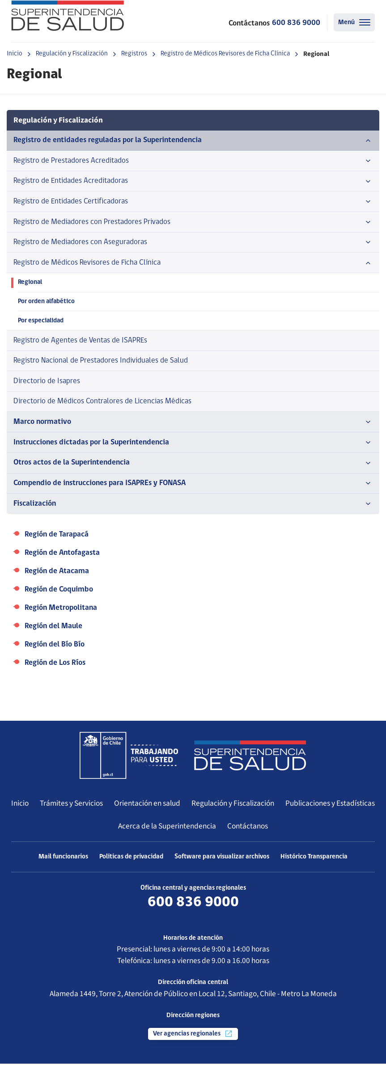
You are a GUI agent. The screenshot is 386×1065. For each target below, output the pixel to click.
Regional (30, 283)
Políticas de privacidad (131, 858)
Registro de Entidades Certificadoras (193, 202)
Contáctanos (247, 827)
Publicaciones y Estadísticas (330, 804)
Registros (134, 54)
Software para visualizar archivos (221, 858)
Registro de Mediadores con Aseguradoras (193, 242)
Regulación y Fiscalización (72, 54)
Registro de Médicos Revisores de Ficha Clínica (225, 54)
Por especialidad (41, 321)
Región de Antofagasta (62, 554)
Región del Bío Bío (55, 646)
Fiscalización (193, 505)
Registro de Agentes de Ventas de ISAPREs (80, 341)
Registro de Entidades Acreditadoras (193, 181)
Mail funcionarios (63, 858)
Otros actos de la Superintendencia (193, 464)
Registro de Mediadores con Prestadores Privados (193, 222)
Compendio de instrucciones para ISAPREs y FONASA (193, 484)
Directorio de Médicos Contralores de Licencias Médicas (102, 402)
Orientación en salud (147, 804)
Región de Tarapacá (57, 536)
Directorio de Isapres (46, 382)
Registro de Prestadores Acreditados (193, 160)
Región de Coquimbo (59, 591)
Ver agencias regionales (193, 1035)
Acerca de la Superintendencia (167, 827)
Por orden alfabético (47, 302)
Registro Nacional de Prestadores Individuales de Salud (100, 361)
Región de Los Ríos (55, 664)
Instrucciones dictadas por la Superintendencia (193, 444)
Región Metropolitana (61, 609)
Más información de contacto (193, 917)
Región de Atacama (57, 572)
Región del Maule (53, 627)
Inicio (14, 54)
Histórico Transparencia (314, 858)
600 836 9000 (296, 23)
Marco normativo (193, 423)
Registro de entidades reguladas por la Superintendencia (193, 140)
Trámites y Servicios (71, 804)
